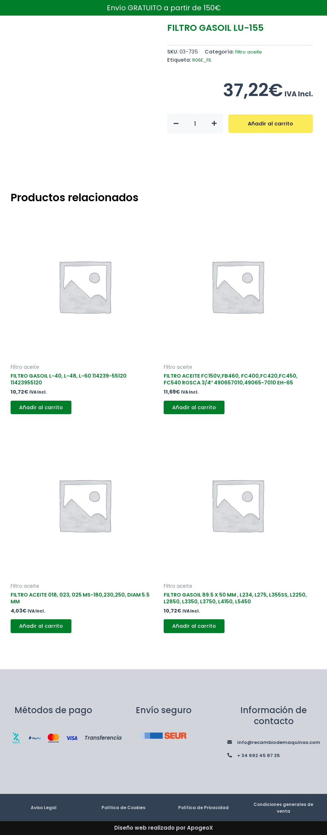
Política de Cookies (123, 807)
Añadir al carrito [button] (44, 411)
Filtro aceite (250, 51)
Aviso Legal (43, 807)
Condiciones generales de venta (283, 807)
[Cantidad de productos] (195, 124)
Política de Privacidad (203, 807)
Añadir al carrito (270, 123)
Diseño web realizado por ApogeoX (163, 827)
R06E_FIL (203, 59)
